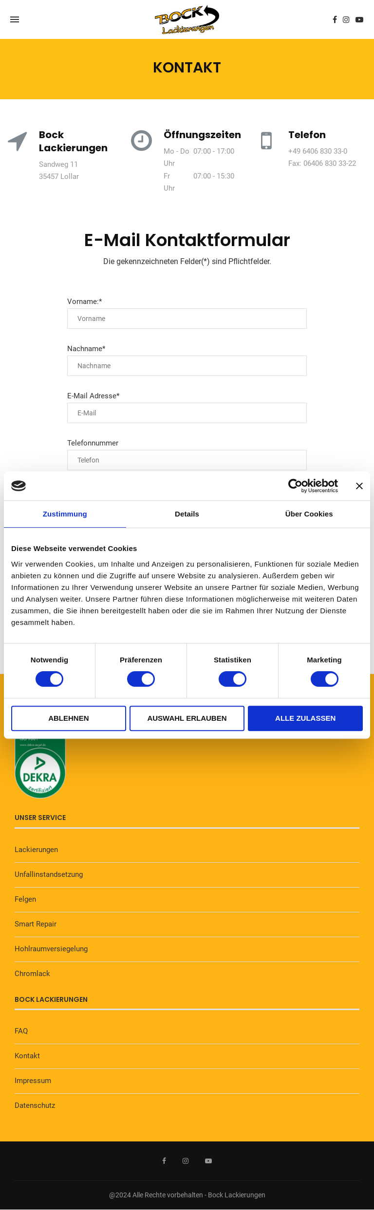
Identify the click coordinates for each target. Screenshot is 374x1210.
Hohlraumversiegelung (51, 948)
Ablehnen (68, 718)
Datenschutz (35, 1105)
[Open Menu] (14, 19)
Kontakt (27, 1055)
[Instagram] (346, 19)
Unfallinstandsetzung (49, 874)
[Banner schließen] (359, 485)
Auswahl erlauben (186, 718)
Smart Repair (35, 924)
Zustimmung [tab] (65, 514)
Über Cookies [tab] (309, 514)
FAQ (21, 1031)
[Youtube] (359, 19)
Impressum (33, 1080)
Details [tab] (187, 514)
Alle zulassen (305, 718)
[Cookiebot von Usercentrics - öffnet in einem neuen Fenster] (295, 486)
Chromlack (32, 973)
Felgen (25, 899)
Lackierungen (36, 849)
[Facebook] (334, 19)
